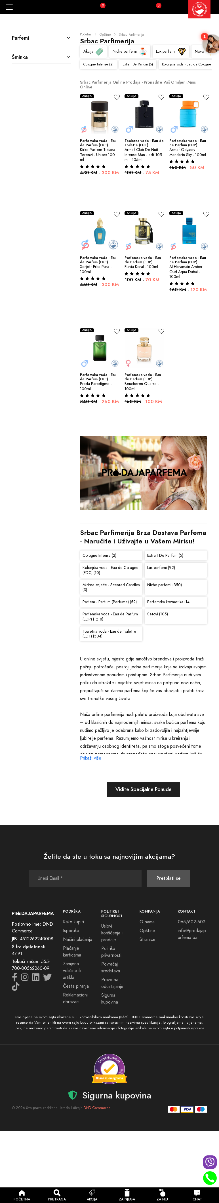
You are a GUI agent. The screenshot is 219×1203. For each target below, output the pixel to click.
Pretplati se (169, 878)
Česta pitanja (76, 986)
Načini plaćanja (77, 939)
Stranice (147, 939)
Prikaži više (90, 758)
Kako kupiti (73, 922)
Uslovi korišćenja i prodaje (112, 933)
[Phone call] (210, 1178)
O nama (147, 922)
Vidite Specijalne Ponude (143, 789)
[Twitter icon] (47, 979)
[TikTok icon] (15, 988)
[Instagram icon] (24, 979)
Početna (86, 34)
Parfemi (20, 37)
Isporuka (71, 931)
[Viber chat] (210, 1162)
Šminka (20, 57)
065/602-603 (191, 922)
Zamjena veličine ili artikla (72, 971)
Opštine (105, 34)
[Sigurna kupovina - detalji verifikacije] (109, 1069)
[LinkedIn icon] (35, 979)
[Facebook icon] (14, 979)
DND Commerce (97, 1107)
